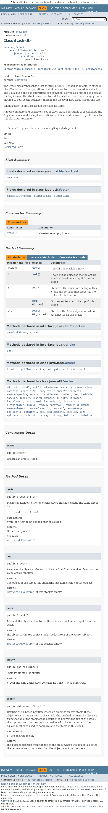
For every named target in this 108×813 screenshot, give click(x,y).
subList (30, 415)
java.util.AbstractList (27, 53)
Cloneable (28, 68)
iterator (75, 398)
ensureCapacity (17, 394)
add (9, 387)
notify (39, 369)
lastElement (15, 401)
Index (82, 8)
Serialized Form (13, 147)
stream (34, 332)
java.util (21, 35)
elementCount (42, 195)
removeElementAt (39, 408)
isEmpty (62, 398)
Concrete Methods (72, 257)
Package (31, 8)
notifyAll (53, 369)
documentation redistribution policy (83, 806)
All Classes (76, 14)
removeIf (58, 408)
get (76, 394)
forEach (66, 394)
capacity (66, 387)
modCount (12, 177)
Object (37, 314)
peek (35, 274)
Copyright (6, 801)
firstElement (49, 394)
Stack (10, 232)
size (82, 411)
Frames (43, 14)
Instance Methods (42, 257)
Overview (6, 8)
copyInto (45, 391)
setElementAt (55, 411)
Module (19, 8)
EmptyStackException (20, 592)
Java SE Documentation (82, 786)
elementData (62, 195)
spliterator (15, 415)
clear (78, 387)
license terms (90, 2)
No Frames (56, 14)
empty (35, 268)
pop (34, 287)
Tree (58, 8)
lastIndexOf (33, 401)
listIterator (71, 401)
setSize (72, 411)
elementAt (60, 391)
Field (26, 23)
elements (75, 391)
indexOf (12, 398)
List (76, 68)
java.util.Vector (29, 56)
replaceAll (14, 411)
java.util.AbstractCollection (26, 50)
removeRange (74, 408)
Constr (36, 23)
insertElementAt (43, 398)
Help (91, 8)
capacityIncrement (19, 195)
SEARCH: (66, 19)
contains (12, 391)
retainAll (30, 411)
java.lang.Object (14, 47)
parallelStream (17, 332)
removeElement (16, 408)
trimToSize (85, 415)
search (36, 310)
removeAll (56, 404)
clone (88, 387)
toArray (43, 415)
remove (31, 404)
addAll (25, 387)
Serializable (12, 68)
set (42, 411)
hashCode (86, 394)
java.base (21, 31)
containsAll (29, 391)
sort (10, 350)
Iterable (42, 68)
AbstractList (68, 171)
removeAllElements (77, 404)
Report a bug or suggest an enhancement (23, 784)
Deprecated (70, 8)
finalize (12, 369)
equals (34, 394)
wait (65, 369)
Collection (60, 68)
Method (47, 23)
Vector (19, 79)
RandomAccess (93, 68)
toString (69, 415)
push (35, 300)
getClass (27, 369)
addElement (51, 387)
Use (51, 8)
